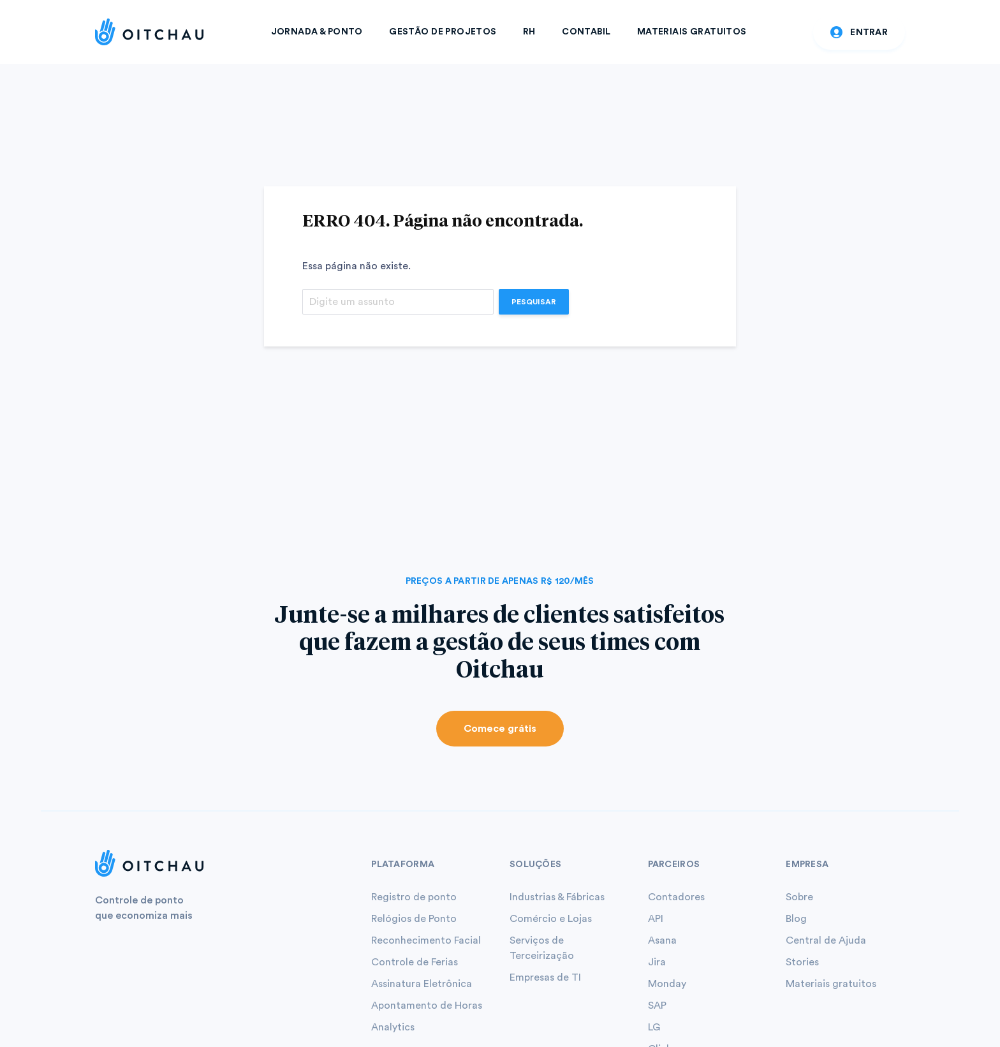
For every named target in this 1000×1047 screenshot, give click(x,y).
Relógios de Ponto (414, 919)
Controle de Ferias (414, 962)
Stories (802, 962)
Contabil (586, 31)
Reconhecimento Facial (426, 940)
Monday (667, 984)
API (655, 919)
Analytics (393, 1027)
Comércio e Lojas (551, 919)
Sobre (799, 897)
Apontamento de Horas (426, 1005)
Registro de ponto (414, 897)
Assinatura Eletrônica (421, 984)
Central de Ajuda (826, 940)
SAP (657, 1005)
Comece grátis (500, 729)
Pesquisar (533, 302)
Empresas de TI (545, 977)
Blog (796, 919)
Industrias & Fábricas (557, 897)
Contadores (676, 897)
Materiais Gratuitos (692, 31)
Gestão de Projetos (443, 31)
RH (529, 31)
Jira (657, 962)
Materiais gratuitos (831, 984)
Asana (662, 940)
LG (654, 1027)
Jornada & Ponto (317, 31)
